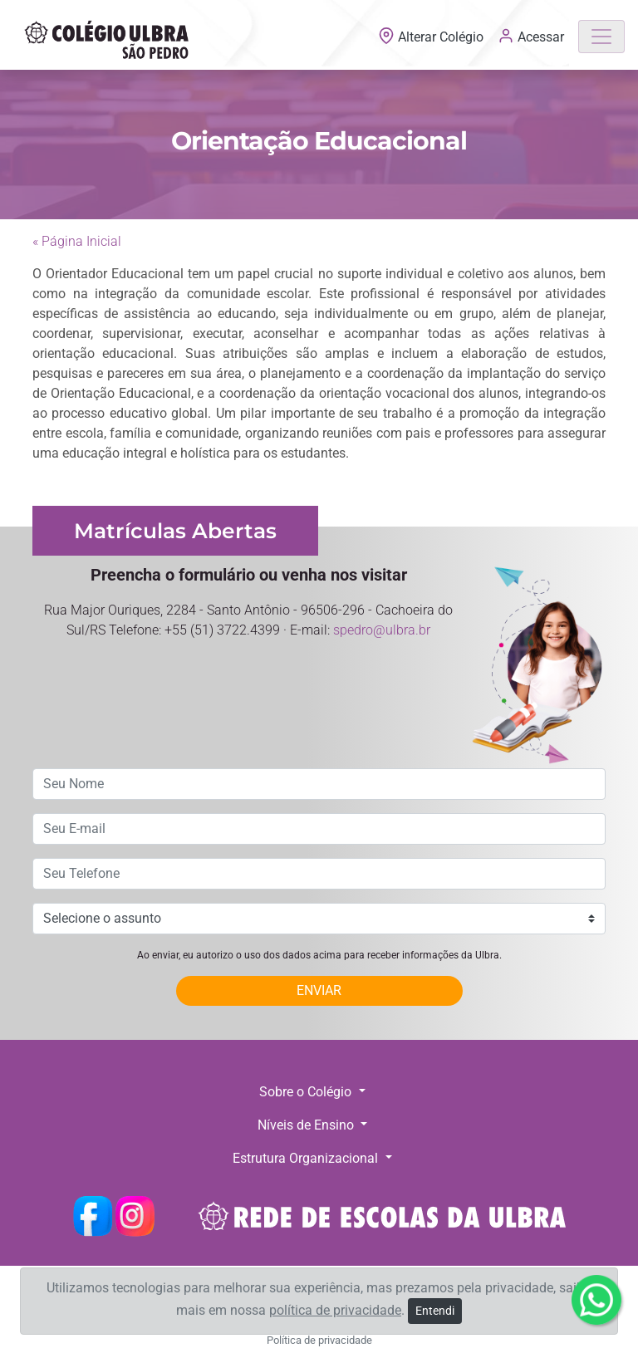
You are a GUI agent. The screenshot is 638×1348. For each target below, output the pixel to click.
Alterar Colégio (432, 37)
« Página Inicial (76, 241)
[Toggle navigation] (601, 36)
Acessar (531, 36)
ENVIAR (319, 990)
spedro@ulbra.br (381, 630)
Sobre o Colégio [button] (307, 1092)
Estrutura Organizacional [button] (307, 1158)
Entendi (434, 1310)
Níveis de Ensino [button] (307, 1125)
